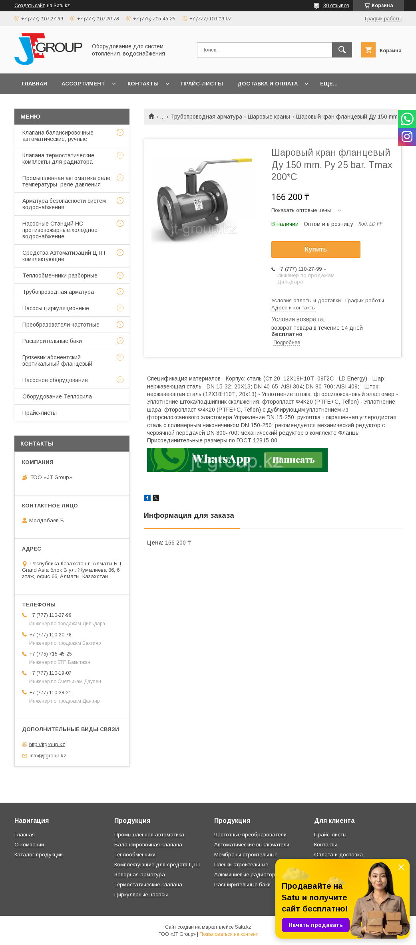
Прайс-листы (202, 84)
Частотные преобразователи (250, 835)
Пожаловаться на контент (228, 934)
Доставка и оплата (267, 84)
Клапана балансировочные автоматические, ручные (58, 135)
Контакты (143, 84)
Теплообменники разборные (60, 275)
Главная (34, 84)
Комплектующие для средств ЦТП (157, 865)
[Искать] (342, 49)
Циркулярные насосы (141, 894)
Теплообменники (134, 855)
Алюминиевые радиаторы (246, 875)
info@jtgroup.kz (48, 756)
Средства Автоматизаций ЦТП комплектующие (63, 256)
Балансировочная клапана (148, 845)
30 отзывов (336, 5)
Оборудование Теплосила (57, 396)
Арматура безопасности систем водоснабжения (64, 204)
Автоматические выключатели (251, 845)
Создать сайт (29, 5)
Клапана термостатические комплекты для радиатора (58, 158)
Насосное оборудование (55, 380)
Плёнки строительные (241, 865)
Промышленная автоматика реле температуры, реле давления (66, 181)
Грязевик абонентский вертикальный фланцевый (57, 360)
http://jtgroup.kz (47, 744)
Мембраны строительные (245, 855)
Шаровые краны (269, 116)
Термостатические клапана (148, 885)
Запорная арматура (139, 875)
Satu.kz (243, 927)
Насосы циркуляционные (55, 308)
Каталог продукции (38, 855)
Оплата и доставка (338, 855)
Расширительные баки (52, 341)
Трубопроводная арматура (206, 116)
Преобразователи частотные (61, 324)
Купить (316, 249)
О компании (29, 845)
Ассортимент (83, 84)
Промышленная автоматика (149, 835)
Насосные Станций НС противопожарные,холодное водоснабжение (60, 230)
